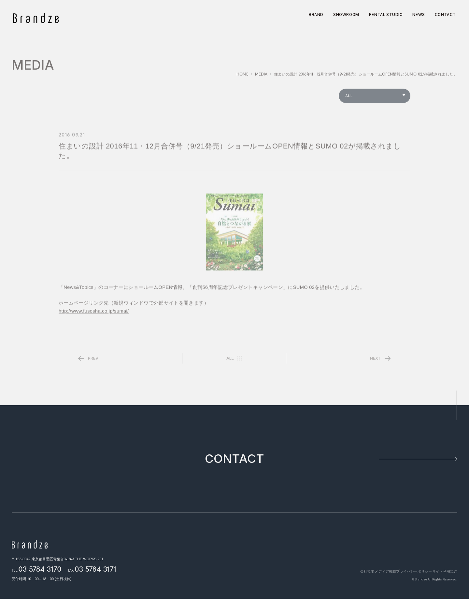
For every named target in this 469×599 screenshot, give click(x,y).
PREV (93, 361)
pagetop (456, 406)
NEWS (418, 15)
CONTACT (445, 15)
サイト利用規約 (444, 572)
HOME (242, 77)
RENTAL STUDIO (386, 15)
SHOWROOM (346, 15)
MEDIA (261, 77)
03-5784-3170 (40, 569)
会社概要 (350, 572)
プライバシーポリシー (408, 572)
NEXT (375, 361)
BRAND (316, 15)
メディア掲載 (373, 572)
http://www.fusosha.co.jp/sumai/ (94, 314)
